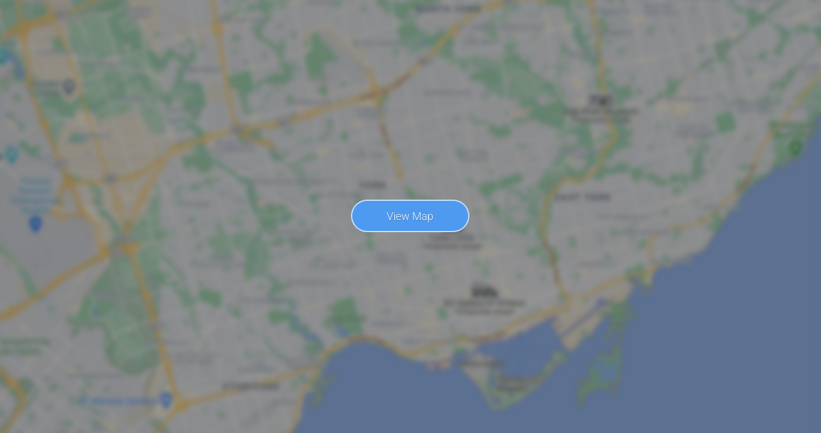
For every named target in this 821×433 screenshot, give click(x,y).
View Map (409, 216)
